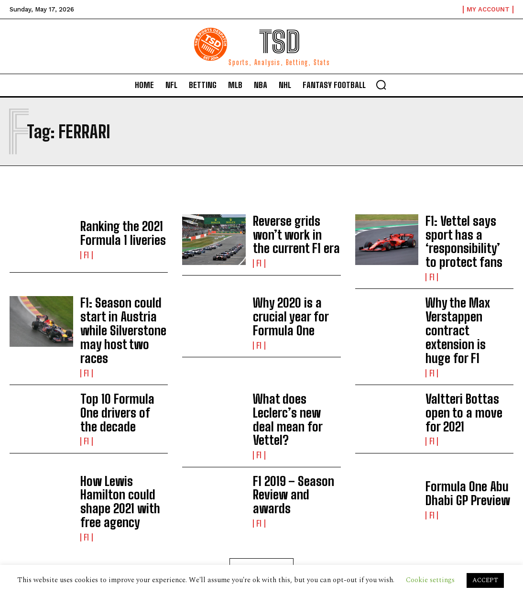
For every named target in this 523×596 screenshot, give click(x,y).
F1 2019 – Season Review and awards (290, 433)
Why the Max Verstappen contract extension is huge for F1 (465, 300)
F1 (86, 252)
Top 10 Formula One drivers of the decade (120, 368)
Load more (261, 493)
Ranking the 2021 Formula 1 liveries (113, 234)
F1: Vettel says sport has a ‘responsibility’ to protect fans (466, 234)
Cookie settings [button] (430, 579)
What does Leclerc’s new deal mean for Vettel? (291, 368)
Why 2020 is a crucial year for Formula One (294, 299)
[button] (381, 84)
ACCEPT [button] (485, 580)
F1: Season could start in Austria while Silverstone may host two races (122, 300)
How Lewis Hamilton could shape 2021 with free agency (122, 433)
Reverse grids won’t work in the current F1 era (294, 234)
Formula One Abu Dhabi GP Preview (468, 433)
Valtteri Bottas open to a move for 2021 (469, 368)
